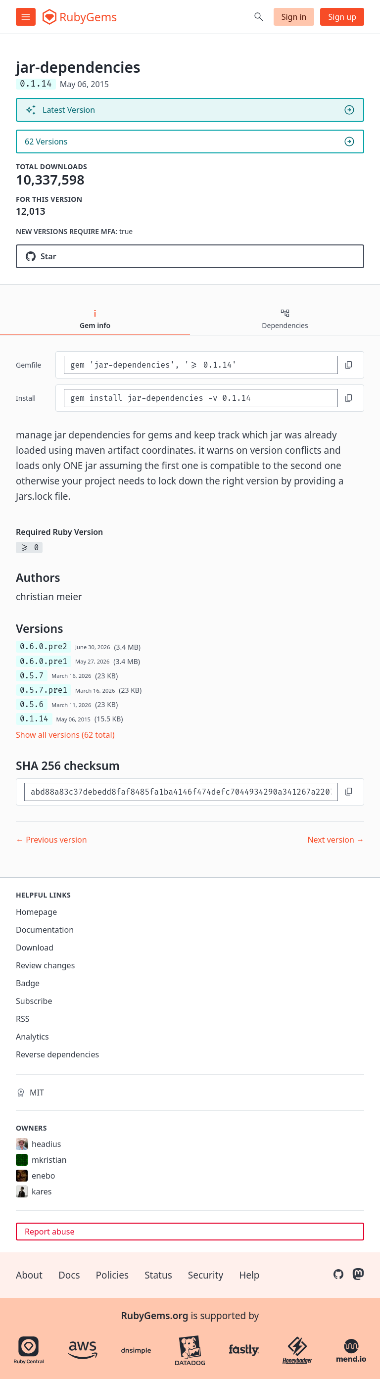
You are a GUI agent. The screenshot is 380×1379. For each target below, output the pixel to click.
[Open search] (259, 17)
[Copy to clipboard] (349, 365)
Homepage (36, 911)
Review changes (45, 965)
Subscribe (34, 1001)
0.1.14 (34, 718)
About (29, 1275)
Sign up (342, 16)
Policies (112, 1275)
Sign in (294, 16)
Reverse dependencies (57, 1054)
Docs (69, 1275)
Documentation (45, 929)
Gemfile (28, 365)
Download (34, 947)
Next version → (335, 839)
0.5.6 (32, 704)
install (26, 398)
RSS (23, 1018)
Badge (28, 983)
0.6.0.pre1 (43, 661)
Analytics (32, 1036)
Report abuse (49, 1231)
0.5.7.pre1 (43, 690)
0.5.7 (32, 675)
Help (249, 1275)
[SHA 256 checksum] (181, 792)
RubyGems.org (155, 1315)
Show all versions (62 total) (65, 734)
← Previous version (51, 839)
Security (205, 1275)
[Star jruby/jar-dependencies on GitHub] (190, 256)
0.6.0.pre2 (43, 646)
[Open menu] (26, 17)
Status (158, 1275)
